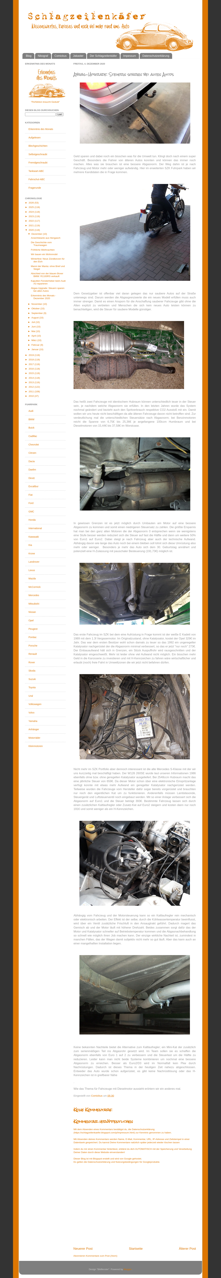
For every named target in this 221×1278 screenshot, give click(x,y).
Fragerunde (34, 187)
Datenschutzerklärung (155, 55)
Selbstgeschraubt (37, 154)
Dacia (31, 461)
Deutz (31, 478)
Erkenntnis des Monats (40, 129)
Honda (32, 519)
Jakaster (78, 55)
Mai (33, 331)
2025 (32, 207)
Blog (28, 55)
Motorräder (34, 737)
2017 (32, 364)
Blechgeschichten (37, 145)
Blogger (128, 1269)
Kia (30, 545)
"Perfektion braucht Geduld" (45, 102)
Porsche (32, 645)
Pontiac (32, 637)
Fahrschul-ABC (36, 179)
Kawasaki (33, 536)
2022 (32, 221)
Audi (30, 411)
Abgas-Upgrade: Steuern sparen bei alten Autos (47, 289)
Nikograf (43, 55)
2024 (32, 212)
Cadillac (32, 436)
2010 (32, 396)
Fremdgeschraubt (37, 162)
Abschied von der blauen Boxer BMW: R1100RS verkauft (47, 275)
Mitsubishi (33, 603)
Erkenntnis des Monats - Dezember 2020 (43, 297)
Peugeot (32, 629)
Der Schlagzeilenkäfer (103, 55)
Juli (33, 322)
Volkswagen (34, 704)
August (35, 317)
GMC (31, 511)
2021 (32, 225)
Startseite (136, 1248)
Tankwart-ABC (36, 171)
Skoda (31, 670)
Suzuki (32, 679)
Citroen (32, 452)
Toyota (32, 687)
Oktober (35, 308)
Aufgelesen (34, 137)
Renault (32, 654)
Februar (35, 345)
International (35, 528)
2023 (32, 216)
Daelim (32, 469)
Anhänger (33, 729)
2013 (32, 382)
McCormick (34, 587)
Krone (31, 553)
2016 (32, 368)
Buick (31, 427)
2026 (32, 202)
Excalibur (33, 486)
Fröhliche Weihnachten (43, 250)
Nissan (32, 612)
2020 (32, 230)
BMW (31, 419)
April (34, 335)
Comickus (61, 55)
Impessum (129, 55)
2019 (32, 355)
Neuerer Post (83, 1248)
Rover (31, 662)
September (37, 313)
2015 (32, 373)
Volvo (31, 712)
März (34, 340)
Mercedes (33, 595)
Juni (33, 326)
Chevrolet (33, 444)
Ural (30, 695)
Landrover (33, 561)
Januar (35, 349)
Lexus (31, 570)
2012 (32, 387)
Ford (30, 503)
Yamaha (32, 721)
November (37, 304)
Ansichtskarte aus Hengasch (45, 238)
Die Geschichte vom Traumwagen (41, 243)
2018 (32, 359)
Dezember (37, 234)
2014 (32, 378)
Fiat (30, 494)
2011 (32, 391)
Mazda (32, 578)
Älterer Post (187, 1248)
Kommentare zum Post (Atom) (101, 1256)
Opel (31, 620)
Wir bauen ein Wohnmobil (44, 254)
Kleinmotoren (35, 746)
